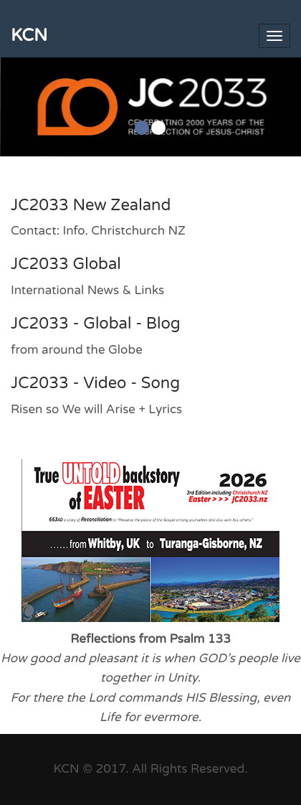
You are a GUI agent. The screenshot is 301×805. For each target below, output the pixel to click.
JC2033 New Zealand (91, 205)
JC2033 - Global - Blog (96, 323)
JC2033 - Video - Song (95, 383)
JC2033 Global (66, 264)
